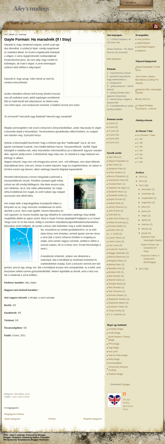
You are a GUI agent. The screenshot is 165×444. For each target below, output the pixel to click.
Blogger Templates (12, 437)
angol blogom (143, 43)
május (144, 215)
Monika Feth (114, 272)
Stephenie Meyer (116, 303)
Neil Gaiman (114, 276)
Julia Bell (112, 214)
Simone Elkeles (116, 295)
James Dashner (116, 207)
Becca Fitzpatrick (116, 176)
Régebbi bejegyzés (92, 419)
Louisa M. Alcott (116, 249)
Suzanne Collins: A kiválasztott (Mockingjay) (150, 258)
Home (13, 23)
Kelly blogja (114, 359)
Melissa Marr (114, 264)
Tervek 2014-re (143, 99)
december (146, 189)
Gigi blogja (113, 347)
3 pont (111, 127)
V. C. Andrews (115, 314)
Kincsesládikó (115, 363)
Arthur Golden (115, 172)
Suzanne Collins (116, 306)
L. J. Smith (113, 234)
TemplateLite (23, 440)
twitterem (141, 50)
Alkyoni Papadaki (116, 161)
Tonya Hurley (114, 310)
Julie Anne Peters (116, 218)
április (144, 220)
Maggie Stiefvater (116, 253)
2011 (141, 268)
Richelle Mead (115, 283)
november (146, 193)
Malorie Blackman (117, 256)
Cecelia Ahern (115, 184)
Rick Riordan (114, 287)
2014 (141, 176)
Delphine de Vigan (117, 188)
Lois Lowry (113, 245)
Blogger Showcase (40, 440)
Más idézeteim (114, 59)
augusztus (147, 202)
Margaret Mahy (115, 260)
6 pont (111, 142)
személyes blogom (146, 47)
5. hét (140, 154)
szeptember (147, 198)
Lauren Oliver (115, 237)
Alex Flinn (113, 157)
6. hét (140, 158)
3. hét (140, 146)
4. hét (140, 150)
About (27, 23)
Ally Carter (113, 164)
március (145, 224)
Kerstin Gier (114, 230)
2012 (141, 185)
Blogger (126, 384)
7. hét (140, 162)
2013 (141, 181)
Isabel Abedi (114, 203)
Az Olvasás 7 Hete (146, 135)
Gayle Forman (23, 397)
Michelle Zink (114, 268)
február (145, 228)
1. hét (140, 139)
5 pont (13, 397)
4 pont (111, 135)
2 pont (111, 123)
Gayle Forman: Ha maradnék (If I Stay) (37, 39)
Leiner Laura (114, 241)
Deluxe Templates (41, 437)
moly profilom (143, 39)
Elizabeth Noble (116, 195)
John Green (114, 210)
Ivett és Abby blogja (117, 355)
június (144, 211)
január (145, 233)
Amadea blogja (115, 329)
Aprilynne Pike (115, 168)
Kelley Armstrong (116, 222)
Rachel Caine (115, 280)
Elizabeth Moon (116, 191)
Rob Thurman (115, 291)
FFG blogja (113, 343)
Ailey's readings (31, 8)
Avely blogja (114, 333)
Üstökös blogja (115, 374)
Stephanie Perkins (117, 299)
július (144, 207)
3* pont (111, 131)
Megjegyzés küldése (14, 414)
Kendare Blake (115, 226)
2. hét (140, 142)
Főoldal (51, 419)
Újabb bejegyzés (12, 419)
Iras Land (113, 351)
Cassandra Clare (116, 180)
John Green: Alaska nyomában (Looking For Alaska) (147, 79)
